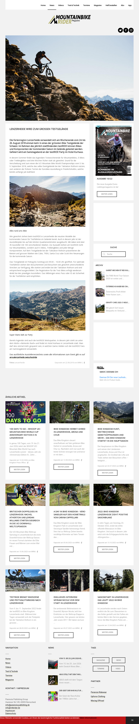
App (130, 5)
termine (100, 669)
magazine (101, 660)
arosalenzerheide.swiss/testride (23, 357)
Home (43, 5)
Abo (122, 5)
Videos (61, 5)
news (118, 660)
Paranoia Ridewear (99, 692)
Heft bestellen (111, 5)
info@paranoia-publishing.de (17, 705)
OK (132, 720)
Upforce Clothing (98, 696)
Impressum (10, 711)
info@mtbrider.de (12, 708)
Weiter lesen (106, 194)
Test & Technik (73, 5)
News (52, 5)
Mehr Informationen (88, 718)
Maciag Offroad (97, 701)
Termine (86, 5)
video (118, 669)
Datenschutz (10, 713)
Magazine (98, 5)
